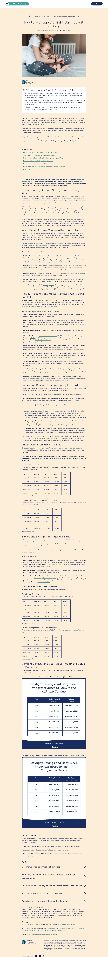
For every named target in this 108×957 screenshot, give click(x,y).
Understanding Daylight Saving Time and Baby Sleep (40, 152)
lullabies (32, 338)
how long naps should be (62, 357)
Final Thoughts (28, 169)
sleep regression (48, 285)
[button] (7, 3)
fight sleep (81, 273)
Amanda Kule (29, 82)
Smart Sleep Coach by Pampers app (46, 578)
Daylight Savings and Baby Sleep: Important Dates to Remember (44, 166)
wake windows (28, 262)
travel (64, 438)
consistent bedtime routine (48, 336)
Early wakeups (73, 268)
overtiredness (38, 262)
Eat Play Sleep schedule (43, 340)
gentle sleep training (43, 582)
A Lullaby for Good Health (66, 924)
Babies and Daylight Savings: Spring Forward (38, 161)
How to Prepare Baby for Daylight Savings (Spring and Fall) (43, 158)
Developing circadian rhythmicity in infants (43, 934)
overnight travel (35, 306)
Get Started (96, 4)
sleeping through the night (38, 245)
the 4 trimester (61, 322)
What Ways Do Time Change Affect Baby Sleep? (39, 155)
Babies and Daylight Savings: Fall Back (36, 164)
